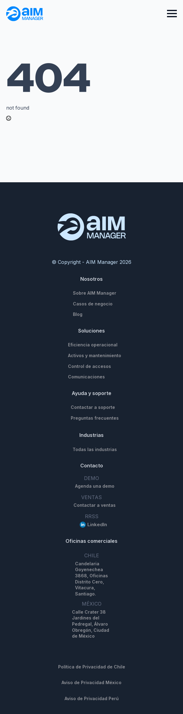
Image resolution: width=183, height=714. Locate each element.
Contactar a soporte (93, 407)
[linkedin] (83, 525)
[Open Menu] (172, 13)
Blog (77, 314)
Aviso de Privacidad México (91, 682)
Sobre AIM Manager (94, 293)
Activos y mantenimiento (94, 355)
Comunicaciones (86, 376)
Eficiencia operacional (92, 344)
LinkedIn (97, 524)
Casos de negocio (93, 303)
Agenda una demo (94, 486)
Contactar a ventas (95, 505)
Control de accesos (89, 366)
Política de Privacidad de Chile (91, 666)
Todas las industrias (95, 449)
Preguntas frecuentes (95, 418)
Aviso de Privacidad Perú (92, 698)
